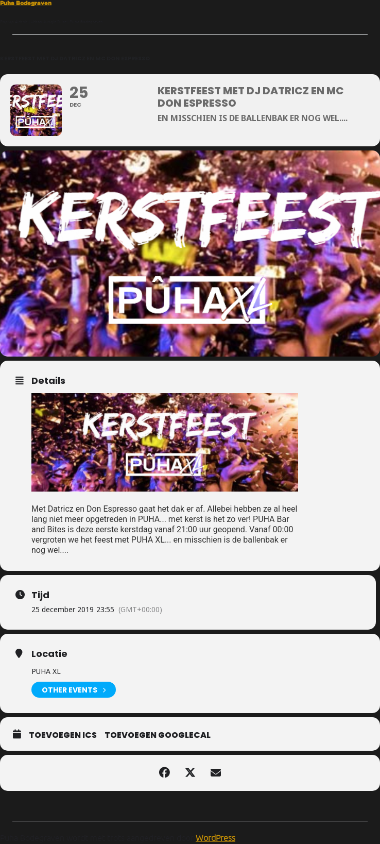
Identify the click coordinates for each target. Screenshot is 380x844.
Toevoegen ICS (63, 735)
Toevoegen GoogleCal (158, 735)
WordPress (215, 837)
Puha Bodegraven (25, 3)
